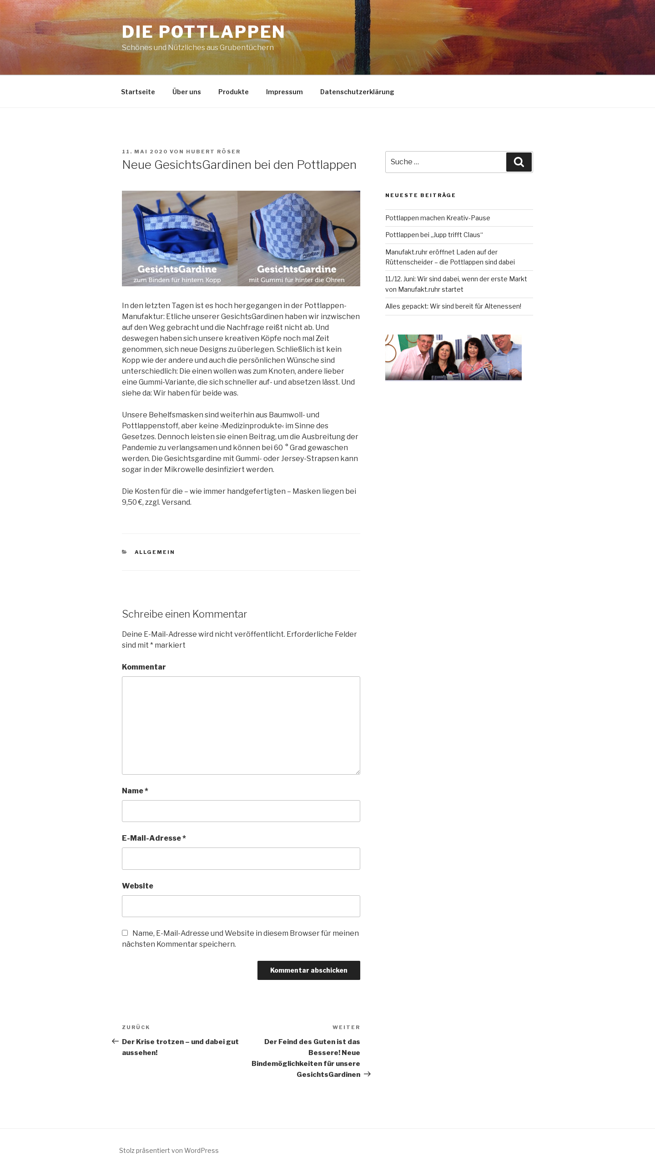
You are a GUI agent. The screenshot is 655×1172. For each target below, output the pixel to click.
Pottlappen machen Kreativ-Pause (437, 218)
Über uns (186, 92)
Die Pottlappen (204, 32)
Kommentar (144, 667)
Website (137, 886)
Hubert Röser (213, 151)
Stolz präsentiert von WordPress (169, 1150)
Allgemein (155, 552)
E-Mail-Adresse (154, 838)
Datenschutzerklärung (357, 92)
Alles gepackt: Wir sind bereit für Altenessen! (453, 306)
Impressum (284, 92)
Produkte (233, 92)
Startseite (138, 92)
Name (135, 790)
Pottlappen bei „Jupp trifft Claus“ (434, 234)
